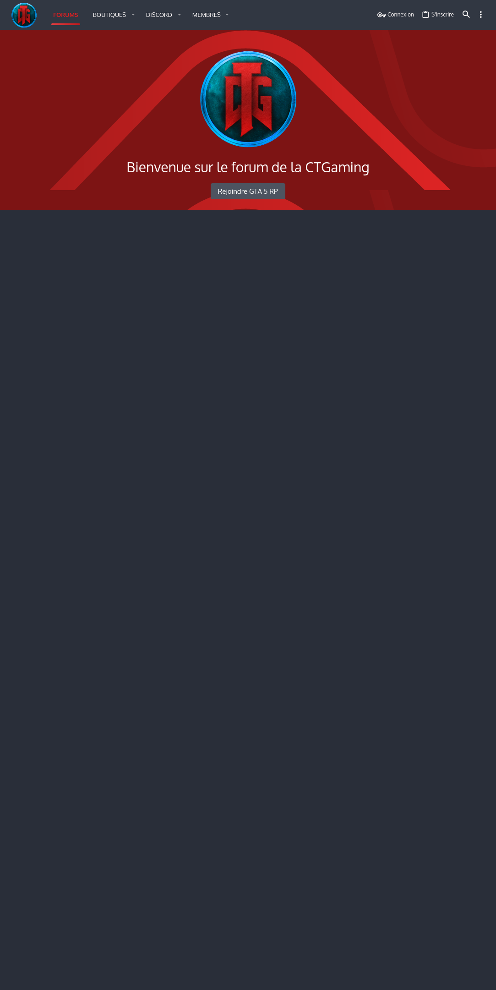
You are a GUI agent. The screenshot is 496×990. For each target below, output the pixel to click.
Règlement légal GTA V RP (336, 253)
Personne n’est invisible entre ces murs (351, 316)
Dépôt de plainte (66, 830)
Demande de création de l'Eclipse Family (350, 536)
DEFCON (312, 382)
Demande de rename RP (79, 622)
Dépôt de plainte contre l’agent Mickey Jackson (349, 829)
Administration (42, 427)
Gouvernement (63, 378)
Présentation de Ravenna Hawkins (332, 347)
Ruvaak (322, 630)
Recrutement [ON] (68, 800)
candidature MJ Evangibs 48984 (342, 701)
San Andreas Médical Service (65, 874)
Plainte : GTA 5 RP (67, 449)
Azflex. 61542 (348, 807)
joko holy (350, 462)
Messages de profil (414, 582)
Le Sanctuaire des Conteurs (84, 318)
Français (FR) (32, 977)
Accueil (28, 230)
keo (473, 922)
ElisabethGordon (332, 354)
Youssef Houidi (338, 503)
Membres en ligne (414, 230)
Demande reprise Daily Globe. (340, 581)
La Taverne (56, 285)
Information (57, 770)
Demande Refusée (414, 410)
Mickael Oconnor (342, 667)
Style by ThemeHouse (114, 959)
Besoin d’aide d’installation (323, 285)
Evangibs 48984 (329, 709)
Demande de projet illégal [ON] (91, 532)
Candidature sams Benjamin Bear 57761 (338, 926)
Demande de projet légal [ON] (89, 573)
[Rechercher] (466, 15)
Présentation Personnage (80, 348)
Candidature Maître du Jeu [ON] (91, 697)
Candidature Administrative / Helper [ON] (109, 654)
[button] (112, 15)
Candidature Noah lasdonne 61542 (345, 799)
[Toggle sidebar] (481, 15)
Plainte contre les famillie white (343, 454)
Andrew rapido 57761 (348, 934)
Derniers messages (415, 313)
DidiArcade (334, 589)
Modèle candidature (327, 769)
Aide (432, 977)
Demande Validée (414, 458)
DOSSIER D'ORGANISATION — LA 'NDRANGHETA (425, 483)
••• (477, 627)
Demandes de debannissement (342, 495)
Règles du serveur (68, 253)
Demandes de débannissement (90, 491)
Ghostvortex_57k (331, 293)
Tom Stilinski (328, 324)
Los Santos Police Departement (70, 747)
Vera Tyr (323, 904)
